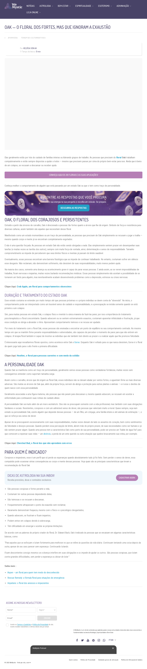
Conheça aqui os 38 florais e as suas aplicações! (73, 174)
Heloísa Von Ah (30, 48)
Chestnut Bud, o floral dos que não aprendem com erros (44, 443)
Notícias (31, 5)
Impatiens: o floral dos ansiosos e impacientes (28, 583)
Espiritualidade (83, 5)
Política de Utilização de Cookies (131, 660)
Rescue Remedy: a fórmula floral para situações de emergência (35, 577)
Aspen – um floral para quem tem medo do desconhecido (33, 572)
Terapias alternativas (33, 38)
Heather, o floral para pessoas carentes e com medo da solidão (48, 355)
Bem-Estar (63, 5)
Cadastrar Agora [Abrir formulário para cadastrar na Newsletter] (127, 477)
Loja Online (32, 12)
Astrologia (45, 5)
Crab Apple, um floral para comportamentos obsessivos (44, 286)
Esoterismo (104, 5)
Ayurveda (13, 38)
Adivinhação (123, 5)
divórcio (47, 433)
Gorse (77, 342)
